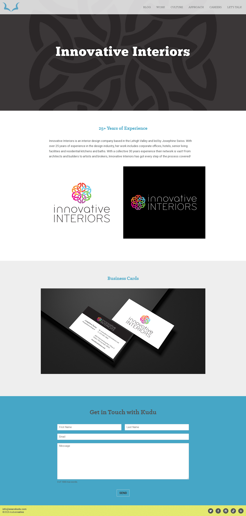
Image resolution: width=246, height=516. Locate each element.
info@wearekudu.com (14, 509)
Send (123, 493)
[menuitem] (210, 511)
